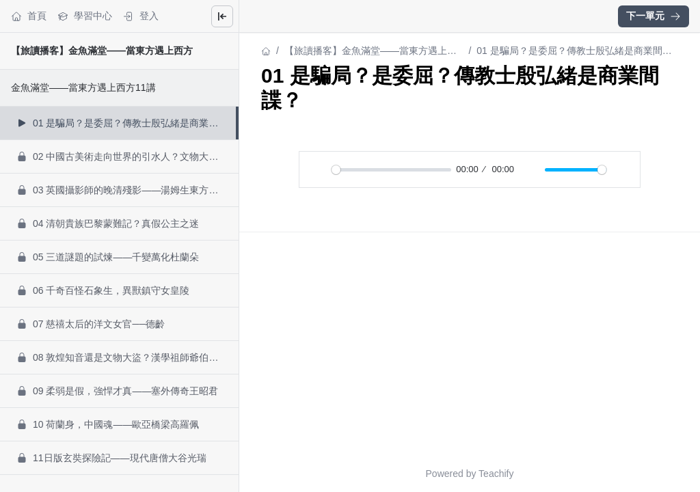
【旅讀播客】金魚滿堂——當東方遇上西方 (102, 50)
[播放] (317, 169)
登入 (141, 16)
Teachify (496, 473)
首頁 (28, 16)
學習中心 (84, 16)
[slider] (391, 169)
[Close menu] (222, 16)
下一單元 (653, 15)
